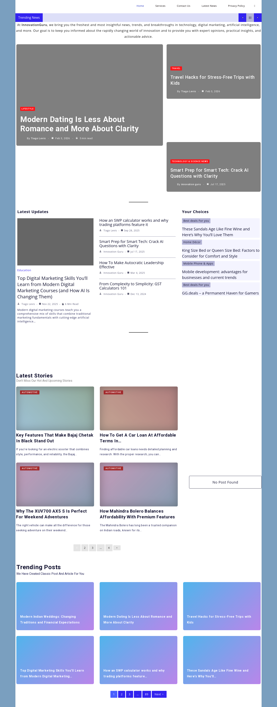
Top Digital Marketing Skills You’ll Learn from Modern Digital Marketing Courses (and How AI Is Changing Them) (53, 238)
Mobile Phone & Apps (198, 214)
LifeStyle (28, 109)
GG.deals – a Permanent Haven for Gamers (220, 244)
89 (147, 645)
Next (159, 645)
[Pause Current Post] (250, 17)
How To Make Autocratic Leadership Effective (131, 216)
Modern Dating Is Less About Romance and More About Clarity (81, 124)
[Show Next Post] (258, 17)
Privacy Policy (247, 702)
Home (184, 702)
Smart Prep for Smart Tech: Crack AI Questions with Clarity (131, 194)
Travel (176, 63)
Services (196, 702)
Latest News (228, 702)
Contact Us (211, 702)
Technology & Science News (190, 116)
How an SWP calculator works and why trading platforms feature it (133, 173)
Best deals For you (196, 172)
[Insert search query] (60, 677)
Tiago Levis (38, 138)
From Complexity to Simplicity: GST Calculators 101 (130, 237)
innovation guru (191, 138)
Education (24, 221)
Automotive (30, 343)
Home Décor (192, 193)
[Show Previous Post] (242, 17)
